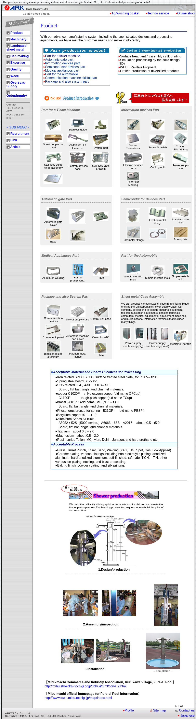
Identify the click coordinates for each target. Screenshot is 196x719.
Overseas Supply (15, 84)
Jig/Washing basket (125, 13)
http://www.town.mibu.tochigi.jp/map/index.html (78, 698)
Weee (14, 76)
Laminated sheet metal (16, 47)
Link (13, 140)
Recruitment (19, 133)
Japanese (188, 715)
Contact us (187, 710)
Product (16, 32)
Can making (19, 56)
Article (15, 147)
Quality (15, 69)
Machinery (18, 39)
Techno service (158, 13)
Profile (129, 710)
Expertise (17, 62)
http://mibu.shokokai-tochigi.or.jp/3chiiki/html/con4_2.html (85, 686)
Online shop (186, 13)
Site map (159, 710)
